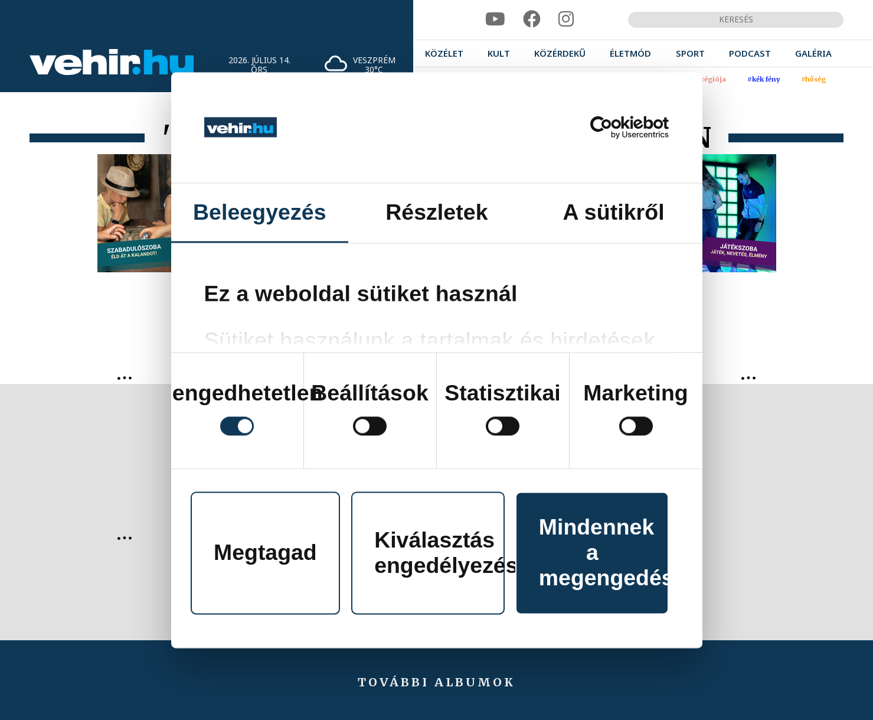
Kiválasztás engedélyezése (439, 552)
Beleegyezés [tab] (259, 212)
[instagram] (566, 19)
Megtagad (265, 552)
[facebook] (532, 19)
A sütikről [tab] (614, 212)
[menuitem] (444, 53)
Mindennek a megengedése (604, 553)
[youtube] (495, 19)
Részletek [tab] (436, 212)
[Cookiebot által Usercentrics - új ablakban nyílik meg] (617, 127)
